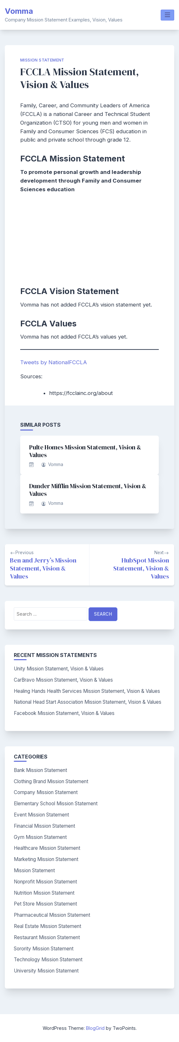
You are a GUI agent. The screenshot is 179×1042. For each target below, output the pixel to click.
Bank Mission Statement (40, 770)
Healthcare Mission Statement (47, 848)
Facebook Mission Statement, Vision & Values (64, 713)
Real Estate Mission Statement (47, 926)
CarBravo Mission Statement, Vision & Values (63, 680)
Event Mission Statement (41, 815)
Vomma (19, 11)
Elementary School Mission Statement (56, 803)
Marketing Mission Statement (46, 859)
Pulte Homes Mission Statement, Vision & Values (85, 451)
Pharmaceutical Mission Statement (52, 915)
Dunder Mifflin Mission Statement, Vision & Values (87, 490)
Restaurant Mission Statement (47, 937)
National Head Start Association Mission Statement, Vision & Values (87, 702)
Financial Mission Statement (44, 826)
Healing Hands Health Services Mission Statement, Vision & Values (87, 691)
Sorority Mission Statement (43, 949)
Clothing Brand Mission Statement (51, 781)
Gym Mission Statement (40, 837)
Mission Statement (42, 60)
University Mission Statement (46, 971)
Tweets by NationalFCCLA (53, 362)
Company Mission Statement (46, 792)
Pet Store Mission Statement (45, 904)
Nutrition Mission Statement (44, 893)
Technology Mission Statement (48, 959)
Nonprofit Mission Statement (45, 882)
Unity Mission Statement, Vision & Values (59, 669)
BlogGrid (95, 1028)
